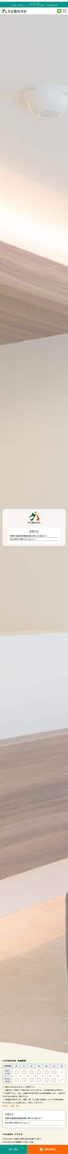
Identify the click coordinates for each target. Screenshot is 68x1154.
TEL (13, 1149)
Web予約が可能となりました (23, 539)
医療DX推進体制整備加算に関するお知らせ (28, 536)
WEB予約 (48, 1149)
